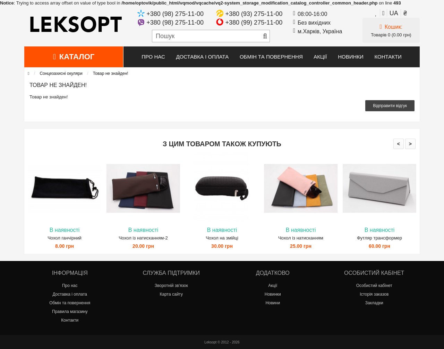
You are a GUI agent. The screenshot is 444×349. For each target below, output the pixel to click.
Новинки (351, 57)
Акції (320, 57)
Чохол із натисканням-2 (143, 238)
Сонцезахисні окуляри (61, 73)
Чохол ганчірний (65, 238)
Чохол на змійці (222, 238)
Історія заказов (374, 294)
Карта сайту (171, 294)
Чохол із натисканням (300, 238)
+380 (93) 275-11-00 (254, 13)
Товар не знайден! (110, 73)
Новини (272, 302)
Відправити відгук (390, 105)
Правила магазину (69, 311)
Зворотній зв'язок (171, 285)
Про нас (153, 57)
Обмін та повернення (271, 57)
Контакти (387, 57)
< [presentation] (398, 144)
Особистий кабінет (374, 285)
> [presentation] (410, 144)
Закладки (374, 302)
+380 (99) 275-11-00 (254, 22)
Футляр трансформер (379, 238)
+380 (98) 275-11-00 (175, 13)
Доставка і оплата (202, 57)
